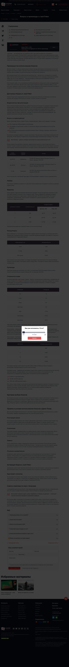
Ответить (34, 338)
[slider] (24, 332)
